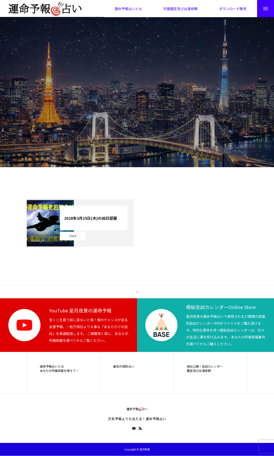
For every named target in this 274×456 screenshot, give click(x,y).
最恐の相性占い (123, 367)
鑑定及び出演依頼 (199, 371)
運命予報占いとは (52, 367)
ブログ (73, 236)
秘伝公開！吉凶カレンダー (205, 367)
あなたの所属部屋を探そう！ (59, 371)
